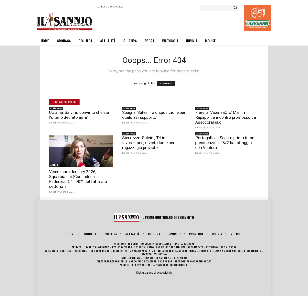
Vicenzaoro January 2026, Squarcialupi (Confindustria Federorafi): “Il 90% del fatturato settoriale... (78, 179)
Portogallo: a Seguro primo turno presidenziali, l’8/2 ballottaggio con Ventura (224, 142)
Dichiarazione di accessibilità (154, 272)
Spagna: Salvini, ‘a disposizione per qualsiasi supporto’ (153, 115)
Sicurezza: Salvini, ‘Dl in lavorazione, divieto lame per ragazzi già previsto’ (148, 142)
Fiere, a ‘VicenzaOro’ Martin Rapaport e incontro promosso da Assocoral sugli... (225, 117)
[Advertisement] (167, 21)
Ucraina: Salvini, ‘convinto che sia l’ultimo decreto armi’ (79, 115)
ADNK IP (54, 165)
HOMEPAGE (166, 83)
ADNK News (56, 108)
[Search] (235, 8)
